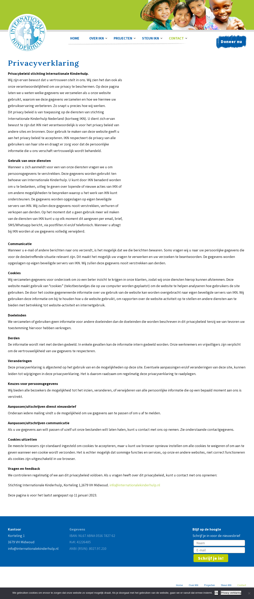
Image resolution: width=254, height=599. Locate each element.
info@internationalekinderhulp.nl (135, 485)
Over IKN (96, 38)
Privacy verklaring (231, 592)
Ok (216, 592)
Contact (176, 38)
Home (74, 38)
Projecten (123, 38)
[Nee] (249, 593)
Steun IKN (150, 38)
